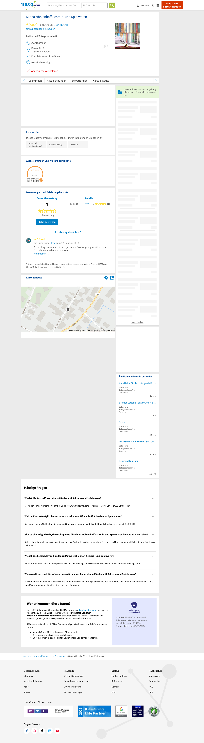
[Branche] (63, 5)
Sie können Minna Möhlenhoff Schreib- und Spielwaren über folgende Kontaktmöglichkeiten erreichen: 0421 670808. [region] (80, 523)
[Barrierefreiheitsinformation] (154, 5)
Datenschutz (155, 681)
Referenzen (117, 681)
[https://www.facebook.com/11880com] (27, 731)
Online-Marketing (72, 686)
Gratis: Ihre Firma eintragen (172, 5)
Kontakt (115, 686)
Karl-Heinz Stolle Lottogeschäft (136, 383)
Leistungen (35, 80)
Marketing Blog (119, 676)
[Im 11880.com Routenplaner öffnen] (106, 277)
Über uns (28, 676)
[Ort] (94, 5)
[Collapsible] (153, 498)
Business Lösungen (73, 692)
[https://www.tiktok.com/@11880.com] (42, 731)
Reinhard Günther (128, 461)
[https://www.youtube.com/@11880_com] (57, 731)
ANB (151, 692)
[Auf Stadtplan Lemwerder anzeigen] (112, 277)
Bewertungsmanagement (76, 681)
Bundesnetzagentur (87, 609)
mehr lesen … (41, 253)
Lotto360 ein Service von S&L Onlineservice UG (137, 441)
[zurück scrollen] (23, 80)
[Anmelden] (144, 5)
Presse (27, 692)
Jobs (26, 686)
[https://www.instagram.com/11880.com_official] (34, 731)
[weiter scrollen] (156, 80)
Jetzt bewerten (47, 222)
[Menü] (159, 5)
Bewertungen (80, 80)
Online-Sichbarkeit (73, 676)
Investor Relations (33, 681)
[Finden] (112, 5)
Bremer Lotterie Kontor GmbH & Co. (137, 402)
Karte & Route (101, 80)
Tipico (122, 422)
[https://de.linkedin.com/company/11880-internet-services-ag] (50, 731)
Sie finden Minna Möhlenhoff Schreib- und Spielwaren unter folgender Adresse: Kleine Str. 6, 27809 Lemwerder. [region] (77, 505)
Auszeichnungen (56, 80)
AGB (151, 686)
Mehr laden (137, 322)
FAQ (113, 692)
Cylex (54, 243)
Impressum (154, 676)
